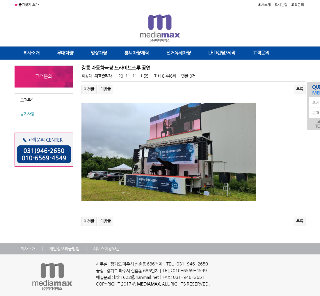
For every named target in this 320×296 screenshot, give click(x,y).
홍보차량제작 (137, 53)
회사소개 (264, 5)
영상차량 (99, 53)
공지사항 (27, 114)
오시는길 (281, 5)
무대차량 (65, 53)
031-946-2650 (192, 264)
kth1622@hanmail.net (136, 277)
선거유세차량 (178, 53)
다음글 (105, 89)
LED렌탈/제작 (221, 53)
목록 (299, 89)
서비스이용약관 (106, 249)
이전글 (89, 89)
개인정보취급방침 (64, 249)
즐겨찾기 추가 (29, 5)
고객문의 (297, 5)
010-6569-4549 (190, 271)
